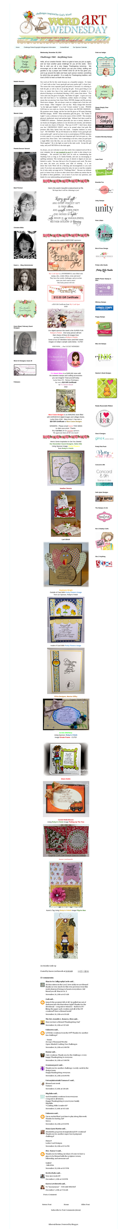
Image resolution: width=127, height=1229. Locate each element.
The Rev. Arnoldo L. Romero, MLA (59, 1019)
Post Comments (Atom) (71, 1210)
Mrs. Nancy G (51, 1151)
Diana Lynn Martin (53, 1129)
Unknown (50, 1030)
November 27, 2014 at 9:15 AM (57, 1109)
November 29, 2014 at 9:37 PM (57, 1168)
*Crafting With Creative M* (57, 1106)
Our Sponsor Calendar (80, 47)
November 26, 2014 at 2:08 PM (57, 1047)
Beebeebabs (51, 1173)
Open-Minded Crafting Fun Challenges (61, 1044)
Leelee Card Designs (54, 1143)
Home (18, 47)
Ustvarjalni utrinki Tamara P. (58, 1080)
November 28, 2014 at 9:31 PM (57, 1124)
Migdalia (49, 1093)
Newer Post (46, 1204)
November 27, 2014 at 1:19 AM (57, 1089)
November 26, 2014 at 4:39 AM (57, 1014)
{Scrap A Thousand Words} (56, 1042)
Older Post (85, 1204)
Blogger (74, 1224)
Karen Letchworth (56, 971)
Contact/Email (64, 47)
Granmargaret (52, 1065)
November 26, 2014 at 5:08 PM (57, 1060)
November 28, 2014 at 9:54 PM (57, 1146)
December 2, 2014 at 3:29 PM (57, 1179)
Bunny (48, 1052)
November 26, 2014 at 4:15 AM (57, 994)
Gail (47, 999)
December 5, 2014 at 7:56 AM (57, 1190)
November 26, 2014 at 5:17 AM (57, 1025)
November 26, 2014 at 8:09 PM (57, 1076)
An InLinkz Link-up (48, 966)
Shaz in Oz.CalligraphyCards (57, 981)
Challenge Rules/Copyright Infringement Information (40, 47)
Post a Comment (50, 1195)
